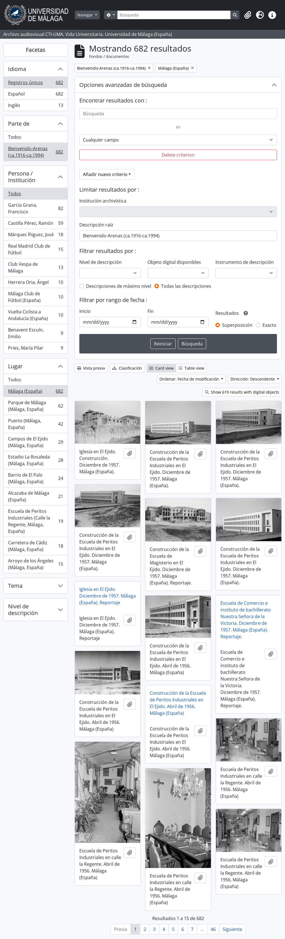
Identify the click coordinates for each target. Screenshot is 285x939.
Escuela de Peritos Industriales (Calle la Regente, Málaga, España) (35, 521)
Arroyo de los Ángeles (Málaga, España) (35, 564)
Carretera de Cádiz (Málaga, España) (35, 546)
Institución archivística (102, 201)
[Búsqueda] (174, 15)
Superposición (237, 325)
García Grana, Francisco (35, 208)
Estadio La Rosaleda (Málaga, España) (35, 460)
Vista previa (91, 368)
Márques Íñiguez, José (35, 235)
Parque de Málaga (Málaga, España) (35, 405)
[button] (248, 15)
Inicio (84, 311)
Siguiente (232, 929)
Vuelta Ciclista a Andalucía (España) (35, 315)
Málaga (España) (35, 392)
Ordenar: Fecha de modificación (189, 379)
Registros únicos (35, 83)
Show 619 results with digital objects (242, 392)
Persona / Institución (21, 177)
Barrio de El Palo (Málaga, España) (35, 478)
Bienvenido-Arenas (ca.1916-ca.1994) (35, 151)
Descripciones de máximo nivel (118, 286)
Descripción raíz (96, 225)
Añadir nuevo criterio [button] (105, 174)
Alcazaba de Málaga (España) (35, 496)
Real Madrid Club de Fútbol (35, 249)
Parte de (19, 123)
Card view (161, 368)
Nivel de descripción (23, 610)
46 (213, 929)
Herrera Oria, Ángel (35, 283)
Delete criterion (178, 155)
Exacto (269, 325)
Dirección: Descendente (253, 379)
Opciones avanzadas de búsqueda (123, 85)
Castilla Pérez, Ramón (35, 224)
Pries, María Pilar (35, 349)
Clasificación (127, 368)
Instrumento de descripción (244, 262)
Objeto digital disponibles (174, 262)
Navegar (85, 15)
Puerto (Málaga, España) (35, 424)
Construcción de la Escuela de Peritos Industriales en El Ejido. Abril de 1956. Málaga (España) (178, 703)
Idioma (17, 69)
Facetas (35, 49)
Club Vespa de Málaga (35, 267)
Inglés (35, 106)
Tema (15, 585)
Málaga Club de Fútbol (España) (35, 297)
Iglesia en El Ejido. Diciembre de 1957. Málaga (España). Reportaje (107, 596)
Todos (14, 137)
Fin (151, 311)
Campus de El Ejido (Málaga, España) (35, 442)
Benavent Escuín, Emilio (35, 333)
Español (35, 95)
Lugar (15, 366)
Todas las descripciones (186, 286)
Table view (191, 368)
